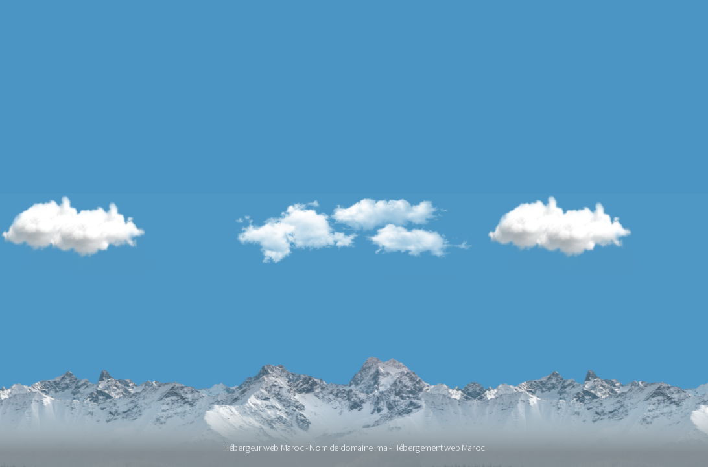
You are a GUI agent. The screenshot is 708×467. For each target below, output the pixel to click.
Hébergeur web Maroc (263, 447)
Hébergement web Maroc (439, 447)
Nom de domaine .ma (348, 447)
